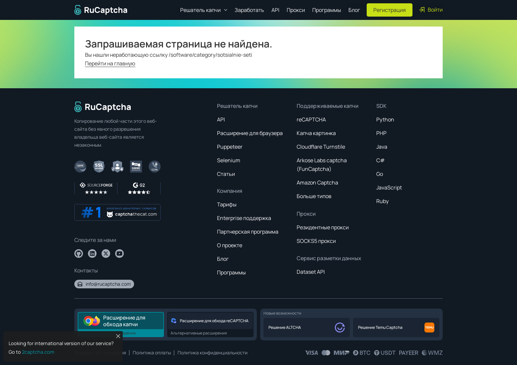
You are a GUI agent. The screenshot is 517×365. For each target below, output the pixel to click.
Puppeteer (230, 146)
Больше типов (314, 196)
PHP (381, 133)
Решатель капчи (237, 106)
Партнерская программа (247, 231)
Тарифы (227, 204)
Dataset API (311, 271)
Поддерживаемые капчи (327, 106)
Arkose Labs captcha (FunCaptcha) (322, 165)
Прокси (296, 10)
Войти (431, 9)
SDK (381, 106)
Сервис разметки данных (329, 258)
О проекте (229, 245)
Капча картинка (316, 133)
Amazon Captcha (317, 182)
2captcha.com (38, 352)
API (275, 10)
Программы (326, 10)
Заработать (249, 10)
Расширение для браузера (250, 133)
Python (385, 119)
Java (381, 146)
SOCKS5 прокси (316, 241)
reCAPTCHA (311, 119)
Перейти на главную (110, 63)
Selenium (228, 160)
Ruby (382, 201)
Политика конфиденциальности (213, 352)
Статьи (226, 174)
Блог (354, 10)
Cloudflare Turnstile (321, 146)
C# (380, 160)
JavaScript (389, 187)
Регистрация (389, 10)
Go (379, 174)
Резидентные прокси (323, 227)
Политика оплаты (152, 352)
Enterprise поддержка (244, 218)
